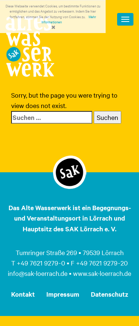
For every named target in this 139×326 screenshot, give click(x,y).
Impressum (62, 294)
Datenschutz (109, 294)
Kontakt (23, 294)
